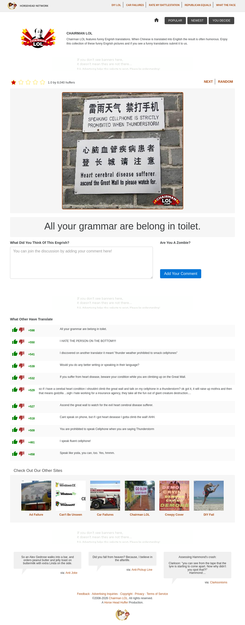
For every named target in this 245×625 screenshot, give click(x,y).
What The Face (226, 5)
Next (208, 82)
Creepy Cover (174, 514)
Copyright (126, 594)
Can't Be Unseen (70, 514)
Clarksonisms (218, 582)
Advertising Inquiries (105, 594)
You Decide (221, 20)
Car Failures (135, 5)
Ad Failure (36, 514)
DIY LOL (116, 5)
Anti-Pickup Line (142, 569)
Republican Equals (198, 5)
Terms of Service (157, 594)
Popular (175, 20)
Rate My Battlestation (164, 5)
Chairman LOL (140, 514)
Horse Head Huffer (116, 602)
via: (63, 573)
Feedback (83, 594)
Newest (197, 20)
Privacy (139, 594)
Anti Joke (71, 573)
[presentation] (196, 256)
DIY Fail (209, 514)
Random (225, 82)
